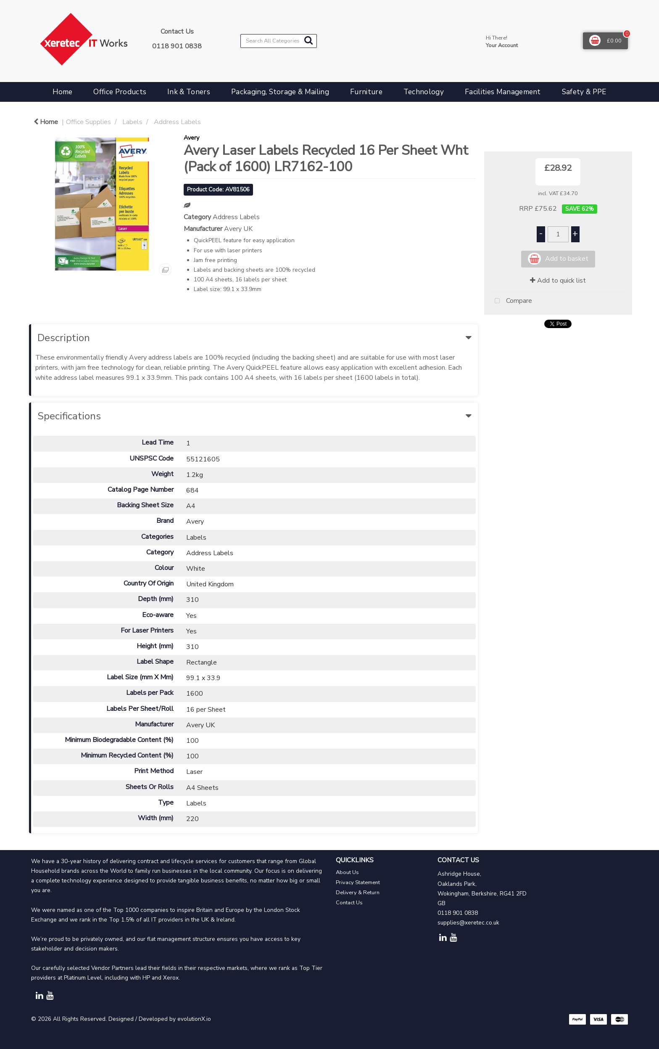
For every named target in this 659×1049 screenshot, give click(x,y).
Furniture (366, 92)
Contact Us (349, 902)
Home (62, 92)
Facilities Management (503, 92)
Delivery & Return (358, 892)
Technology (423, 92)
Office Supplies (88, 122)
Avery (191, 137)
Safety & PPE (584, 92)
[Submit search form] (308, 41)
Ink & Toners (188, 92)
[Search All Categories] (278, 41)
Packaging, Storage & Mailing (280, 92)
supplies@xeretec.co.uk (468, 923)
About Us (347, 872)
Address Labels (177, 122)
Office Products (119, 92)
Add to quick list (558, 280)
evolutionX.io (194, 1019)
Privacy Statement (358, 882)
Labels (132, 122)
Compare (511, 301)
